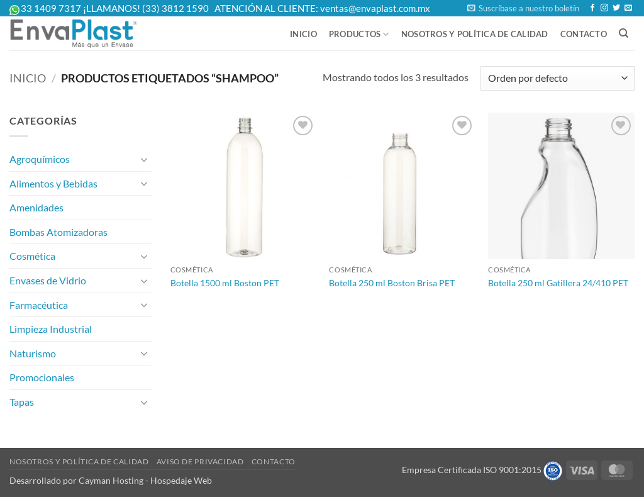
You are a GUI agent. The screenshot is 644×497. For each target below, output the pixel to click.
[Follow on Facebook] (592, 8)
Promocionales (41, 377)
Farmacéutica (38, 305)
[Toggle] (144, 159)
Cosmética (32, 256)
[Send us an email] (628, 8)
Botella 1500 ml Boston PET (224, 282)
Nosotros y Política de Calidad (474, 34)
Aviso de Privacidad (200, 461)
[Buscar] (624, 33)
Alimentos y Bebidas (53, 183)
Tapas (21, 402)
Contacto (583, 34)
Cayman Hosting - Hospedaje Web (145, 480)
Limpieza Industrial (50, 329)
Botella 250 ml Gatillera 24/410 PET (558, 282)
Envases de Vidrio (47, 280)
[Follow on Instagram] (604, 8)
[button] (523, 8)
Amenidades (36, 207)
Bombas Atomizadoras (58, 232)
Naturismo (32, 353)
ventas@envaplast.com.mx (375, 8)
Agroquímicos (39, 159)
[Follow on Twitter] (616, 8)
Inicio (303, 34)
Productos (359, 34)
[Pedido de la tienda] (557, 78)
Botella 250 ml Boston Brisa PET (392, 282)
